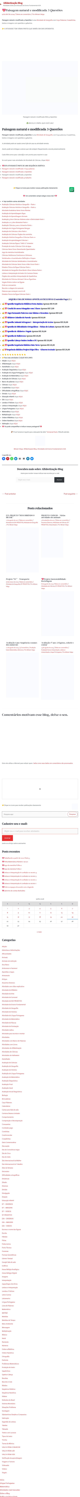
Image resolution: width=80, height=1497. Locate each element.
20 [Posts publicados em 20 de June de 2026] (62, 917)
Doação (4, 1197)
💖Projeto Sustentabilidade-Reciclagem (53, 580)
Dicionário (5, 1171)
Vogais (4, 1472)
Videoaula (5, 1465)
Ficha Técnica (6, 1247)
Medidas (5, 1316)
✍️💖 (30, 349)
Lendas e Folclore (8, 1291)
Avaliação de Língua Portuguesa (13, 1073)
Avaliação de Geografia (10, 1066)
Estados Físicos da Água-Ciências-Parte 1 (16, 267)
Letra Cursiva (6, 1295)
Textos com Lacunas (9, 1432)
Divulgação (6, 1193)
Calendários (6, 1106)
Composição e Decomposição (12, 1121)
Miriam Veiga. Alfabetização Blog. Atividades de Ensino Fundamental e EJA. (40, 449)
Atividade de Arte (8, 994)
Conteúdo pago (7, 1128)
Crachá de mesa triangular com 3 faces (24, 308)
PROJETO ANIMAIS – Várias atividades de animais (53, 516)
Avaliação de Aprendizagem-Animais (14, 217)
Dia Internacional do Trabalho (12, 1164)
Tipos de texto (7, 1436)
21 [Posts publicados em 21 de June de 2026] (72, 917)
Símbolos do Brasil (8, 1400)
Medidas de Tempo (8, 1320)
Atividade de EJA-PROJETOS (12, 1001)
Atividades (5, 1037)
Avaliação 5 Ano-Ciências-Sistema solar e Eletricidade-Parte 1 (23, 220)
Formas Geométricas (9, 1255)
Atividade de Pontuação (10, 1026)
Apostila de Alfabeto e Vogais (20, 331)
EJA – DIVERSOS (7, 1218)
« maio (39, 932)
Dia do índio (6, 1157)
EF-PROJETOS (7, 1215)
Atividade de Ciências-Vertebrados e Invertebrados (19, 262)
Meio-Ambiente (7, 1324)
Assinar (7, 838)
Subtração (5, 1418)
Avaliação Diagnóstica (9, 1081)
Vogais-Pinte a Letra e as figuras (13, 282)
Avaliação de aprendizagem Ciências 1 (15, 241)
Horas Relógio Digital (9, 1273)
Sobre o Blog (4, 1490)
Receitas (5, 1378)
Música (4, 1335)
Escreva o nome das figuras (11, 1229)
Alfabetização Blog (16, 3)
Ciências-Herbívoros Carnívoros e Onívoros (17, 256)
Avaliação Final (7, 1084)
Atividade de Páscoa (9, 1023)
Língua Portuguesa (8, 1302)
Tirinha (4, 1440)
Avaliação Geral (7, 1088)
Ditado (4, 1182)
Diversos (5, 1186)
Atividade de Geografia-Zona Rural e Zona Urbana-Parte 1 (22, 270)
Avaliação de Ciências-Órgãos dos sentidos (17, 235)
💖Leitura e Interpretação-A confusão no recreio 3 (19, 876)
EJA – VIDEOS (7, 1226)
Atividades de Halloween (10, 1055)
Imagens (5, 1276)
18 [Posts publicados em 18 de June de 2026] (40, 917)
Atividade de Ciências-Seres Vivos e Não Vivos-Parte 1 (20, 265)
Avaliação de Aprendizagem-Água (13, 214)
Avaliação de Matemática (10, 1077)
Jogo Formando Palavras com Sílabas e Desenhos (29, 313)
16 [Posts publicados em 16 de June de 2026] (18, 917)
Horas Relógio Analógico (10, 1269)
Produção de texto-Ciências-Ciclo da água (16, 247)
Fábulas (4, 1237)
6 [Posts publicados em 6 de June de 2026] (61, 908)
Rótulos (4, 1385)
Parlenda (5, 1360)
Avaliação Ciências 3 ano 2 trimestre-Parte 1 (17, 226)
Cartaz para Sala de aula (10, 1110)
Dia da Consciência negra (10, 1150)
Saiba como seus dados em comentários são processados (53, 763)
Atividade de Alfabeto (9, 990)
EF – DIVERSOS (7, 1204)
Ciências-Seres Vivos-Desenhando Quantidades (18, 250)
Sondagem (5, 1411)
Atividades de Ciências (10, 1052)
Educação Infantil (8, 1200)
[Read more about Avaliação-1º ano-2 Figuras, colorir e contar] (57, 677)
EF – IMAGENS (7, 1208)
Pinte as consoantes (9, 285)
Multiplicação (6, 1331)
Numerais (5, 1342)
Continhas (5, 1131)
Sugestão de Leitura (9, 1422)
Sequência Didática (8, 1389)
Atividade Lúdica (8, 1030)
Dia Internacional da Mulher (11, 1160)
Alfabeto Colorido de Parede (19, 317)
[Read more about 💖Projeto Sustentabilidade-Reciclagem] (57, 613)
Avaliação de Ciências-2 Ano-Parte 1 (14, 232)
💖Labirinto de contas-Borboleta (13, 890)
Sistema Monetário (8, 1403)
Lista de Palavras (8, 1306)
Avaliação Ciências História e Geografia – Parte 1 (18, 205)
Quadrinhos (6, 1371)
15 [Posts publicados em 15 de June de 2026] (7, 917)
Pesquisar (72, 814)
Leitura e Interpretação (10, 1287)
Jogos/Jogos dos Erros (9, 1284)
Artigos (4, 979)
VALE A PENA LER (8, 1451)
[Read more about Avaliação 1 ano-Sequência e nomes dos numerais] (22, 675)
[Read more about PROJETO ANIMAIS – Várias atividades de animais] (52, 542)
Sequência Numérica (9, 1393)
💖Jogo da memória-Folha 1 (11, 869)
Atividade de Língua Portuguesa (13, 1015)
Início (1, 1479)
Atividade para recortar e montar (13, 1033)
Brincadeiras (6, 1099)
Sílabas (4, 1396)
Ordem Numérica (8, 1353)
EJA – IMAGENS (7, 1222)
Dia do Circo (6, 1153)
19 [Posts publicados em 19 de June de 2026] (51, 917)
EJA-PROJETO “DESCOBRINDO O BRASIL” (20, 516)
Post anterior (9, 493)
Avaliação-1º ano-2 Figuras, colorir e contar (57, 643)
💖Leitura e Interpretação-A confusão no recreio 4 (19, 872)
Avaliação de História (9, 1070)
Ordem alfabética (8, 1349)
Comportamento (8, 1117)
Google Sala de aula (9, 1262)
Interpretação (6, 1280)
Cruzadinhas (6, 1139)
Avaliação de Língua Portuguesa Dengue (16, 229)
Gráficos (5, 1266)
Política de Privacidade (6, 1492)
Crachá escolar (7, 1135)
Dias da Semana (7, 1168)
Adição (4, 946)
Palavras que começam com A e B (13, 291)
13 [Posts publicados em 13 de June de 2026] (61, 913)
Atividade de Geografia (10, 1008)
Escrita (4, 1233)
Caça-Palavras (7, 1102)
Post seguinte (71, 493)
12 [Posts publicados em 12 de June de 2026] (51, 913)
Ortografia (5, 1356)
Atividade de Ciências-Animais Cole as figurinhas (19, 279)
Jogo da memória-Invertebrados (13, 253)
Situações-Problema (9, 1407)
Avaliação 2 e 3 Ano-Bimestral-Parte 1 (15, 223)
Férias (4, 1240)
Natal (4, 1338)
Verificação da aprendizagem (12, 1458)
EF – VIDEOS (6, 1211)
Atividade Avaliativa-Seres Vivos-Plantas (16, 211)
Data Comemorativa (9, 1142)
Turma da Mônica (8, 1443)
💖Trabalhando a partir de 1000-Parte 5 (16, 858)
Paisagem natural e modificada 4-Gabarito (16, 178)
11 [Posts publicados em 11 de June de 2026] (40, 913)
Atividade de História (9, 1012)
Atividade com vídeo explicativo (13, 986)
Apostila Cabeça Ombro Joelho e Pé (22, 340)
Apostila (11, 304)
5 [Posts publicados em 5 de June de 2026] (50, 908)
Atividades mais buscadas (79, 4)
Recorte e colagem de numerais (13, 288)
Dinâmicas (5, 1179)
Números (5, 1345)
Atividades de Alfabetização (11, 1048)
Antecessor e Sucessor (9, 968)
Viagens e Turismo (8, 1462)
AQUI (47, 160)
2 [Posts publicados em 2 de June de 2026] (18, 908)
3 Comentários (24, 647)
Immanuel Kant (52, 432)
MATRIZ (4, 1313)
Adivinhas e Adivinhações (11, 950)
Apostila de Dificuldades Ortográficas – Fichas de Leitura (32, 327)
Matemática (6, 1309)
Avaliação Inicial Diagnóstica (12, 1091)
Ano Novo (5, 965)
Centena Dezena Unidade (11, 1113)
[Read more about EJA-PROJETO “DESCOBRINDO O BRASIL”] (22, 550)
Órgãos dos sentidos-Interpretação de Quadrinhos (19, 277)
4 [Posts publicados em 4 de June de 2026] (39, 908)
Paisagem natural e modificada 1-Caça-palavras (18, 169)
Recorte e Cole (7, 1382)
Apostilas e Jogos (78, 4)
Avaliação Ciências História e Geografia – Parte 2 (19, 208)
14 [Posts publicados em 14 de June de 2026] (72, 913)
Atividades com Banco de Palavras (14, 1041)
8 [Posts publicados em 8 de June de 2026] (7, 913)
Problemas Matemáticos (10, 1364)
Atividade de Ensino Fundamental (14, 1004)
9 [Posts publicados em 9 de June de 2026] (18, 913)
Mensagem (6, 1327)
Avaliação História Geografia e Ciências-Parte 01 (18, 238)
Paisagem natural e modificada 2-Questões (17, 172)
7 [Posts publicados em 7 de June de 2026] (72, 908)
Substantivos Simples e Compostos (14, 1414)
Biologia (5, 1095)
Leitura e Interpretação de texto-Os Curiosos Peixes (20, 273)
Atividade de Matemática (10, 1019)
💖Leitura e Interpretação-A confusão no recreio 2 (19, 880)
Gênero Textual (7, 1258)
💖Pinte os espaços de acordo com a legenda (17, 887)
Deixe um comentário (23, 15)
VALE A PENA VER (8, 1454)
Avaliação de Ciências (9, 1062)
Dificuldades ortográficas (10, 1175)
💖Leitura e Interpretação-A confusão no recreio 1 (19, 883)
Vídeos (4, 1469)
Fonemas (5, 1251)
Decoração (5, 1146)
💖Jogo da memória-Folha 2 (12, 865)
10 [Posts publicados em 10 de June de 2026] (29, 913)
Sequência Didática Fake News (28, 345)
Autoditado (6, 1059)
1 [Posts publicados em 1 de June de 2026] (7, 908)
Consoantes (6, 1124)
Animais (5, 957)
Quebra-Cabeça (7, 1374)
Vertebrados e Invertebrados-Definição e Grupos (18, 258)
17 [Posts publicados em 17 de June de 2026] (29, 917)
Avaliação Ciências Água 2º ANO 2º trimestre (17, 244)
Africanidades (6, 954)
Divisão (4, 1189)
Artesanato (6, 975)
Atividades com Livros (9, 1044)
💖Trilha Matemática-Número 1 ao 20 (15, 861)
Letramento (6, 1298)
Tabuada (5, 1429)
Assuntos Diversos (8, 983)
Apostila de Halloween (17, 336)
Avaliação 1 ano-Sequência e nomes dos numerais (21, 643)
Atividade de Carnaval (9, 997)
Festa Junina (6, 1244)
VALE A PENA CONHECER (11, 1447)
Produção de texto (8, 1367)
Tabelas (4, 1425)
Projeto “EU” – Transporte (17, 579)
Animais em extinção (9, 961)
